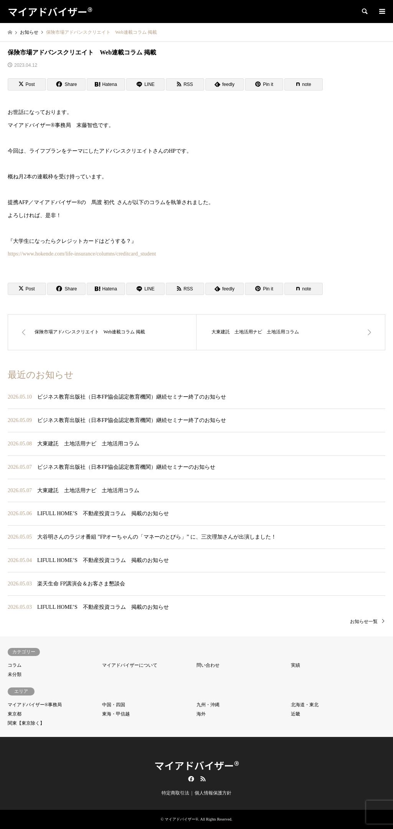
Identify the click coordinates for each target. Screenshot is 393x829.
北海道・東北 (305, 704)
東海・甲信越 (116, 714)
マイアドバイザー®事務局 (35, 704)
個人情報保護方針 (213, 793)
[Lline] (145, 84)
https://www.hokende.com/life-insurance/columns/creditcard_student (82, 254)
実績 (295, 665)
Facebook (190, 778)
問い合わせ (208, 665)
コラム (14, 665)
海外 (201, 714)
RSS (203, 778)
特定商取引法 (175, 793)
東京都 (14, 714)
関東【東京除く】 (26, 723)
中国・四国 (113, 704)
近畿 (295, 714)
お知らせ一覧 (364, 621)
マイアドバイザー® (196, 765)
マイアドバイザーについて (129, 665)
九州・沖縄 (208, 704)
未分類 (14, 674)
